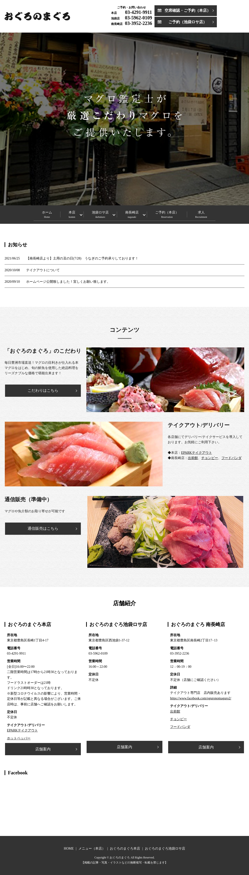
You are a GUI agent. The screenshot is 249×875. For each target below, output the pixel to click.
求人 (213, 214)
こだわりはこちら (43, 390)
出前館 (193, 458)
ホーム (35, 214)
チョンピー (209, 458)
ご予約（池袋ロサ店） (187, 22)
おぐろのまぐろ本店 (125, 848)
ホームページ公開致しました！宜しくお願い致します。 (68, 281)
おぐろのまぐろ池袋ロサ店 (165, 848)
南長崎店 (134, 214)
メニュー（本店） (91, 848)
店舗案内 (43, 749)
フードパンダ (231, 458)
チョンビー (178, 719)
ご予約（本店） (174, 214)
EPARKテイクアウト (196, 453)
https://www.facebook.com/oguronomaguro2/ (200, 698)
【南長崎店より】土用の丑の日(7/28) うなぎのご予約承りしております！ (82, 258)
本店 (64, 214)
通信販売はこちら (43, 528)
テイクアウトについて (43, 270)
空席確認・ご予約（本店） (188, 10)
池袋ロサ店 (97, 214)
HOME (69, 848)
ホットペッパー (18, 738)
